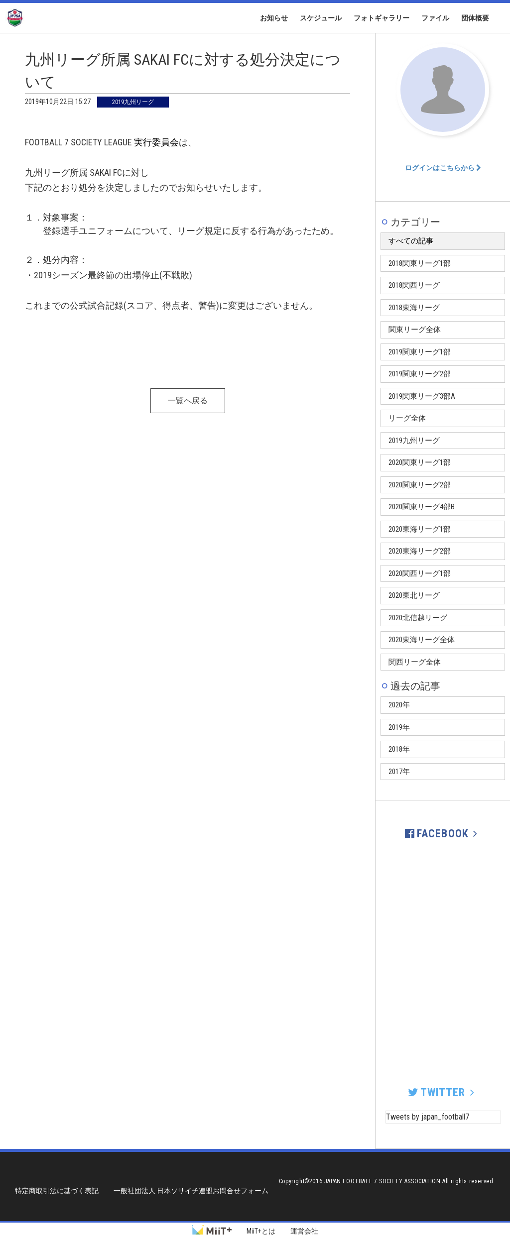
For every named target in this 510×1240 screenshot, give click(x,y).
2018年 (399, 749)
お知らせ (274, 18)
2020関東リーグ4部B (421, 506)
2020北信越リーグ (417, 617)
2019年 (399, 727)
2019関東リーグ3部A (421, 396)
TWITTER (442, 1092)
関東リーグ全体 (414, 329)
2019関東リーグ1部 (419, 351)
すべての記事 (410, 240)
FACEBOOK (443, 833)
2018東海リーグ (414, 307)
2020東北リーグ (414, 595)
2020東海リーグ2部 (419, 551)
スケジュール (321, 18)
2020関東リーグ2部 (419, 484)
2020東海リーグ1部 (419, 529)
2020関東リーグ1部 (419, 462)
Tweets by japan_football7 (427, 1117)
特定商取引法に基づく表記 (57, 1191)
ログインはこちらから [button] (443, 168)
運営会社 (304, 1231)
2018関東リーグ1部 (419, 263)
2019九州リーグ (414, 440)
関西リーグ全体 (414, 662)
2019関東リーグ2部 (419, 373)
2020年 (399, 704)
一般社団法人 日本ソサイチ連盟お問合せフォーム (191, 1191)
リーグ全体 (407, 418)
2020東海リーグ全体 (421, 639)
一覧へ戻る (188, 400)
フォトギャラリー (381, 18)
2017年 (399, 771)
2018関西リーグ (414, 285)
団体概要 (475, 18)
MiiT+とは (261, 1231)
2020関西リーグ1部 (419, 573)
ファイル (435, 18)
